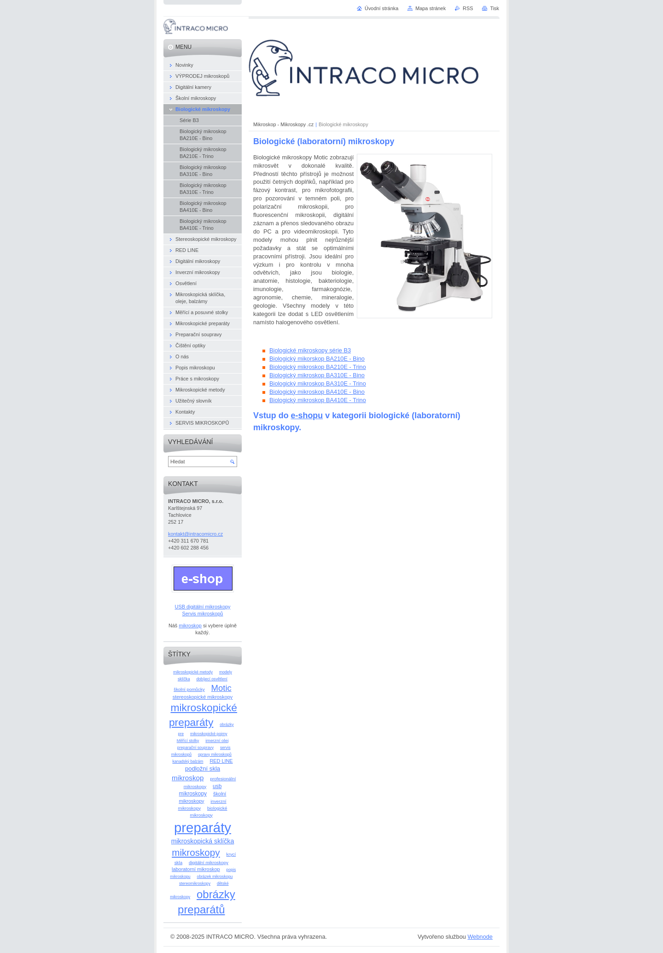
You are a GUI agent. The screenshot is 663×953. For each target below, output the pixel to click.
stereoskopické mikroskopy (203, 697)
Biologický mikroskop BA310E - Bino (317, 375)
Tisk (494, 8)
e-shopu (307, 415)
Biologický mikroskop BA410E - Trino (317, 400)
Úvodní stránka (381, 8)
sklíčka (184, 679)
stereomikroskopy (194, 883)
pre (181, 733)
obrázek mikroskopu (215, 876)
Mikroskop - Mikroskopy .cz (283, 124)
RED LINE (221, 761)
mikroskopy (196, 852)
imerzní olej (216, 740)
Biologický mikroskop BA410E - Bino (317, 391)
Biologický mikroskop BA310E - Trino (317, 383)
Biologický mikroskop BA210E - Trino (317, 366)
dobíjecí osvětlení (211, 679)
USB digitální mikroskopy (203, 606)
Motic (221, 688)
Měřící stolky (188, 740)
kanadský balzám (187, 761)
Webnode (480, 936)
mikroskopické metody (193, 672)
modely (225, 672)
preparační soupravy (195, 747)
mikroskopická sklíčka (202, 841)
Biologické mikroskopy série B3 (310, 350)
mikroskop (190, 625)
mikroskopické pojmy (208, 733)
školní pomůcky (189, 689)
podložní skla (202, 768)
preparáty (202, 827)
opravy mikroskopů (215, 754)
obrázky (226, 724)
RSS (468, 8)
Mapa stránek (430, 8)
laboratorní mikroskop (196, 869)
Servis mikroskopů (202, 613)
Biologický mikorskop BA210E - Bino (317, 358)
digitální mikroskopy (208, 862)
